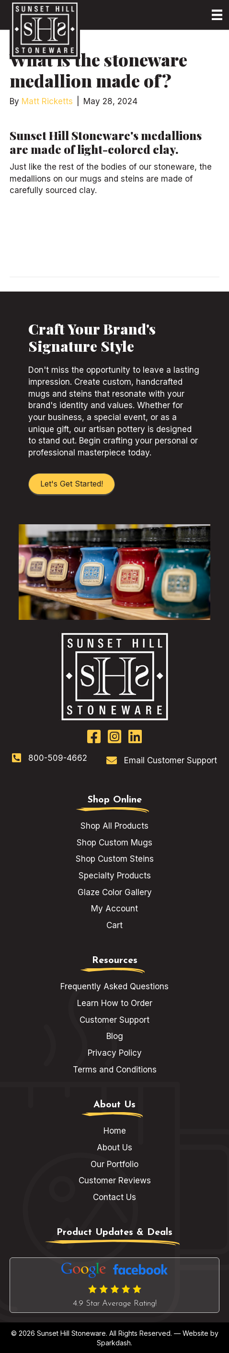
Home (114, 1131)
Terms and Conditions (115, 1069)
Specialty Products (115, 875)
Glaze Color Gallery (115, 892)
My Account (114, 908)
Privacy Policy (115, 1053)
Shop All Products (114, 826)
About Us (114, 1147)
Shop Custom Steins (115, 859)
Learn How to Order (114, 1003)
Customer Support (114, 1020)
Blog (114, 1036)
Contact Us (114, 1197)
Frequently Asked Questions (114, 986)
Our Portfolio (114, 1164)
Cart (114, 925)
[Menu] (217, 15)
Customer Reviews (115, 1180)
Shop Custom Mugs (114, 842)
